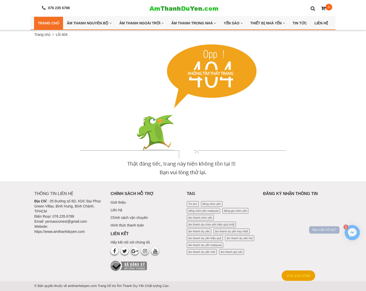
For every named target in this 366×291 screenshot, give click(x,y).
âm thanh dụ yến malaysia (205, 245)
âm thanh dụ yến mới (201, 251)
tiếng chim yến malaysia (203, 210)
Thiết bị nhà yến (267, 23)
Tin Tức (300, 23)
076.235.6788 (298, 275)
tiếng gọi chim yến (235, 210)
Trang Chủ (48, 23)
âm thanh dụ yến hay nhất (231, 231)
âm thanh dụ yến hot (239, 238)
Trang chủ (42, 35)
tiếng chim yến (212, 203)
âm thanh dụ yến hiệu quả (204, 238)
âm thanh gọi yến (231, 251)
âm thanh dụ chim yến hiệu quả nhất (211, 224)
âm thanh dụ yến (199, 231)
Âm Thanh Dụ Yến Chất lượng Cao (143, 286)
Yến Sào (233, 23)
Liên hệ (116, 210)
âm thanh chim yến (200, 217)
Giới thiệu (118, 202)
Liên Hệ (321, 23)
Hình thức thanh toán (127, 225)
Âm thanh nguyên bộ (89, 23)
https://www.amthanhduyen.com (59, 232)
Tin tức (192, 203)
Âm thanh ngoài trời (141, 23)
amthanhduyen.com (83, 286)
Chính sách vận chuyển (129, 218)
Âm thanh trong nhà (193, 23)
